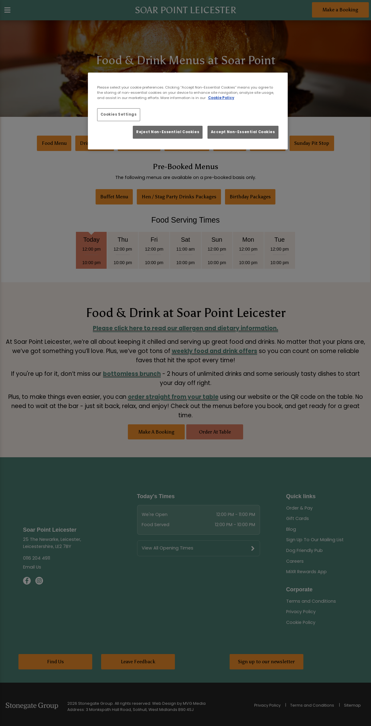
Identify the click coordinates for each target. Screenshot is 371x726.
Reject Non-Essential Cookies (167, 131)
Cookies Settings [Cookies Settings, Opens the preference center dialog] (119, 114)
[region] (188, 111)
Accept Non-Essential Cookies (243, 131)
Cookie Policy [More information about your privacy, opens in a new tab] (221, 97)
